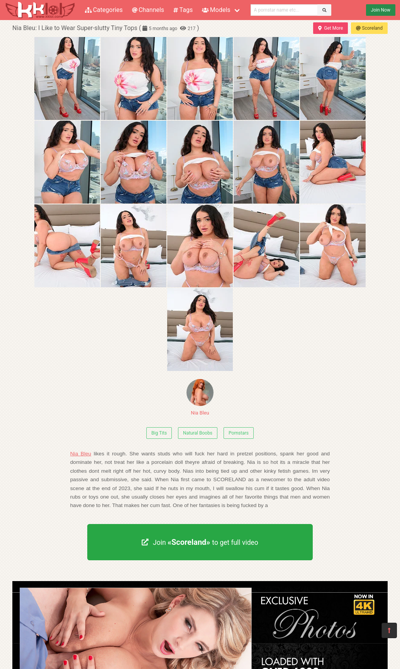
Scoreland (369, 28)
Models (216, 9)
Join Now (380, 10)
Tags (183, 9)
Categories (104, 9)
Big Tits (159, 433)
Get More (330, 28)
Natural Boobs (197, 433)
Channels (148, 9)
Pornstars (239, 433)
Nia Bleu (200, 397)
